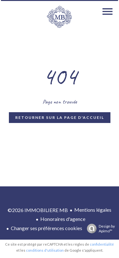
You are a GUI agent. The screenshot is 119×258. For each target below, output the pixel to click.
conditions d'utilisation (45, 250)
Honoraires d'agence (62, 219)
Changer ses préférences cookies (46, 228)
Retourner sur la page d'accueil (59, 117)
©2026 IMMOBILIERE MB (38, 210)
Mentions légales (92, 210)
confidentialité (102, 244)
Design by (99, 228)
